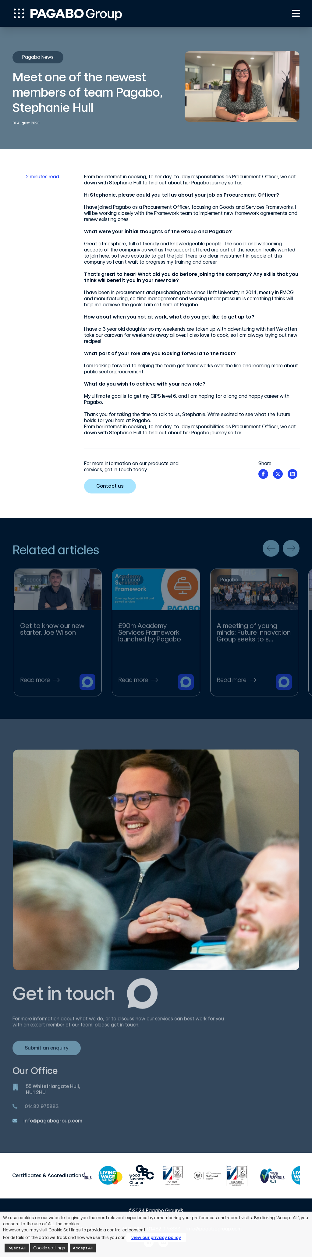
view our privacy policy (156, 1237)
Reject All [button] (17, 1248)
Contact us (112, 486)
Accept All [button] (83, 1248)
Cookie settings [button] (49, 1247)
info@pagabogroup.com (52, 1125)
